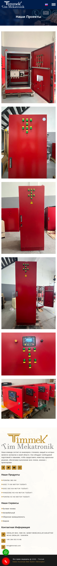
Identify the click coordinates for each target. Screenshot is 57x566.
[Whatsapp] (6, 552)
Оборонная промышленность (14, 517)
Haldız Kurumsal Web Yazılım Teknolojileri (28, 562)
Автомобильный (9, 513)
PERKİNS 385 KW (9, 480)
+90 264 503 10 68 (14, 539)
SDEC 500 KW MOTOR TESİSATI (15, 488)
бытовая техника (9, 509)
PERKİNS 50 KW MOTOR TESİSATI (16, 497)
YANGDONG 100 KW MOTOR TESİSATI (17, 493)
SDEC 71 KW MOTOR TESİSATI (15, 484)
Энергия (6, 521)
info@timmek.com (13, 546)
